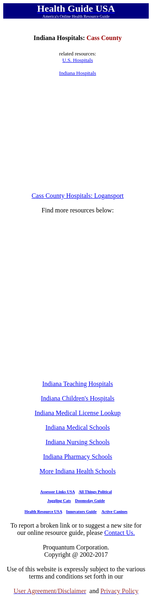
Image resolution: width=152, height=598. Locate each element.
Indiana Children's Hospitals (78, 398)
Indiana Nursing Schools (77, 442)
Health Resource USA (43, 511)
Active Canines (114, 511)
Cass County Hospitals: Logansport (78, 195)
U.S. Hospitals (77, 60)
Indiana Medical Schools (77, 427)
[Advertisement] (77, 134)
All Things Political (95, 492)
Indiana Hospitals (77, 73)
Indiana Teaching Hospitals (77, 383)
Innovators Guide (81, 511)
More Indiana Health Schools (78, 471)
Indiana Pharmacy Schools (77, 456)
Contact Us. (119, 532)
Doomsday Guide (90, 500)
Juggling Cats (59, 500)
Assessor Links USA (57, 492)
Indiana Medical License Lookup (78, 412)
